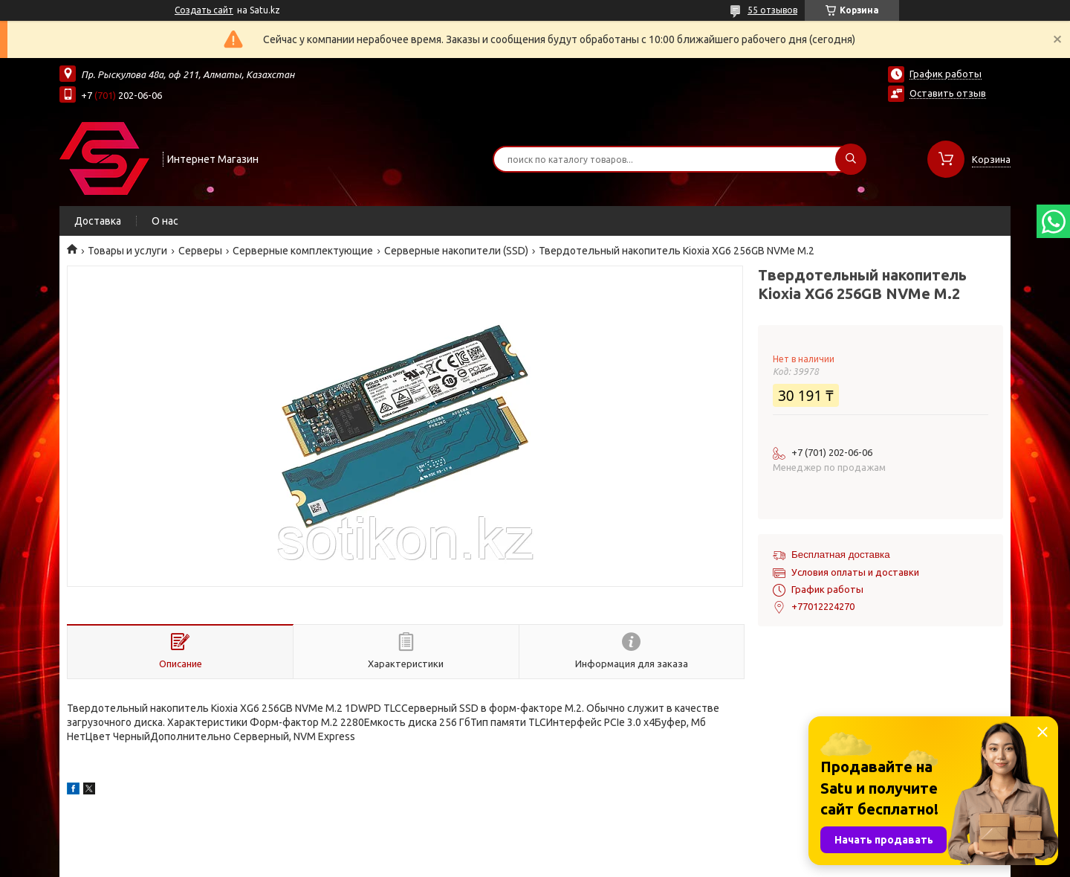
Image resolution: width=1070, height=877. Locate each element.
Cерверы (200, 251)
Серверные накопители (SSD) (456, 251)
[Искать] (850, 159)
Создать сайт (204, 10)
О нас (165, 221)
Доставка (97, 221)
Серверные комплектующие (303, 251)
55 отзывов (772, 10)
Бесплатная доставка (840, 554)
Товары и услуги (127, 251)
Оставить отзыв (948, 93)
